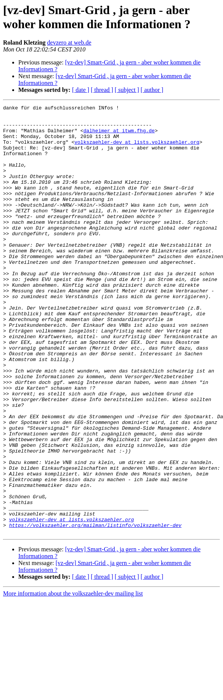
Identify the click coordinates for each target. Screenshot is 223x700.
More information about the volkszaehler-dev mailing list (73, 679)
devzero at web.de (69, 42)
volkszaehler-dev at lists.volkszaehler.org (136, 149)
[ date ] (80, 90)
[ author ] (152, 90)
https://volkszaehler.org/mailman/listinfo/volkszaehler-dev (95, 609)
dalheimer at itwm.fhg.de (119, 136)
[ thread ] (102, 90)
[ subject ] (127, 90)
